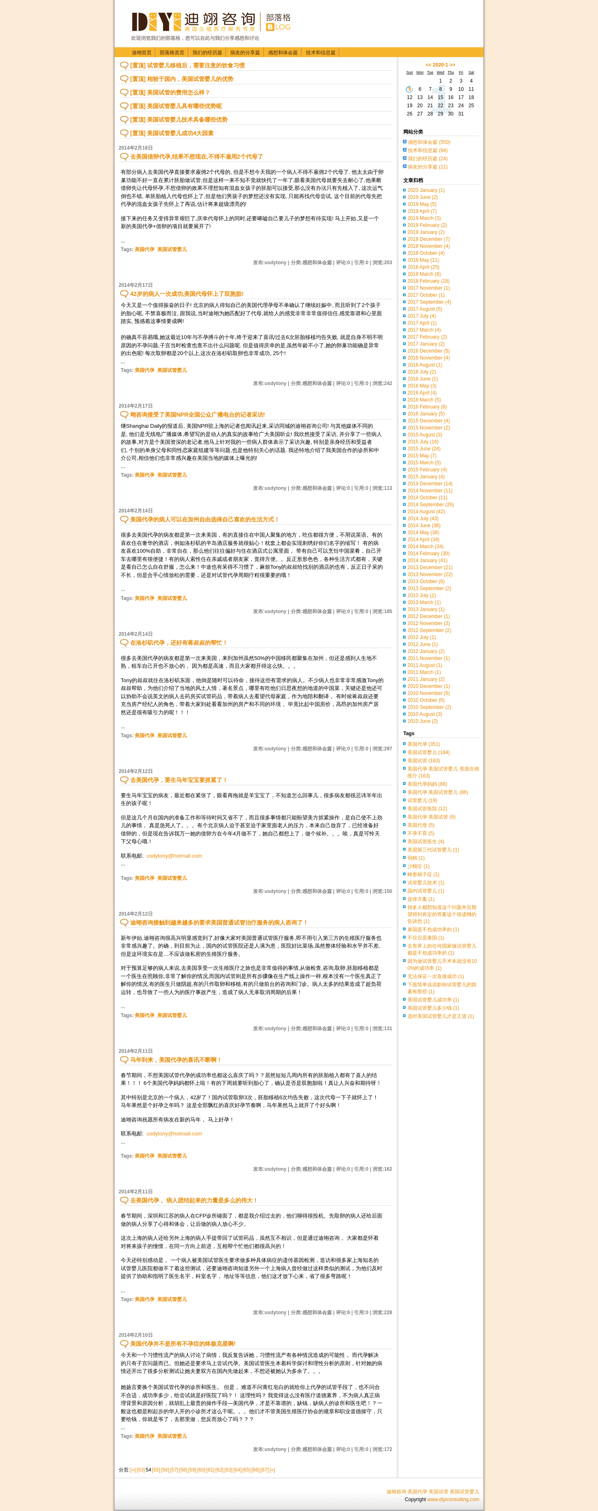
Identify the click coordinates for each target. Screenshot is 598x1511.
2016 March (424, 400)
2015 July (423, 442)
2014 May (423, 532)
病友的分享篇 (245, 52)
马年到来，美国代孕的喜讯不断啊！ (176, 1060)
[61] (210, 1470)
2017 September (429, 302)
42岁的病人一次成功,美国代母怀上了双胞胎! (187, 294)
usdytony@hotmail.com (174, 856)
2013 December (430, 567)
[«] (133, 1470)
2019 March (424, 218)
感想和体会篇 (283, 52)
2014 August (426, 511)
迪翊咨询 (396, 1492)
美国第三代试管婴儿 (433, 850)
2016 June (422, 379)
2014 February (428, 553)
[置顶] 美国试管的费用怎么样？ (170, 92)
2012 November (428, 623)
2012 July (421, 637)
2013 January (426, 609)
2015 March (424, 463)
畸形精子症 (423, 874)
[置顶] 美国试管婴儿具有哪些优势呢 (176, 106)
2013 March (424, 602)
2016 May (422, 386)
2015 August (424, 435)
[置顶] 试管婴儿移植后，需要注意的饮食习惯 (187, 65)
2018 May (423, 260)
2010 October (426, 700)
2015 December (428, 421)
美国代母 (421, 825)
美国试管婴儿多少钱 (433, 1008)
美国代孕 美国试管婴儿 (437, 792)
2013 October (426, 581)
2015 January (426, 477)
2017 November (428, 288)
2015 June (424, 449)
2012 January (426, 651)
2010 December (428, 686)
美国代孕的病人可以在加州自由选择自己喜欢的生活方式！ (205, 519)
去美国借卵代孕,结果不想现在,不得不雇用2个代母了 (196, 156)
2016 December (428, 351)
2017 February (427, 337)
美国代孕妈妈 (427, 784)
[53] (141, 1470)
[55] (156, 1470)
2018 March (424, 274)
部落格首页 (172, 52)
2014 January (427, 560)
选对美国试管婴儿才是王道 (440, 1016)
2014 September (430, 505)
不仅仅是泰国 (425, 938)
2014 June (424, 525)
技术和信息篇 (321, 52)
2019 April (422, 211)
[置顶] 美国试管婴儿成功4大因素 (172, 133)
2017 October (426, 295)
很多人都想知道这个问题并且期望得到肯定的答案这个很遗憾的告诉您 (441, 914)
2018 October (426, 253)
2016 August (424, 365)
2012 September (429, 630)
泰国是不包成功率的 (433, 929)
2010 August (424, 714)
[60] (201, 1470)
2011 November (428, 658)
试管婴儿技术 (425, 883)
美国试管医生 (425, 841)
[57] (174, 1470)
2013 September (429, 588)
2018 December (428, 239)
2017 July (421, 316)
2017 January (426, 344)
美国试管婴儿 (172, 249)
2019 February (427, 225)
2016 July (421, 372)
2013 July (421, 595)
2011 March (424, 672)
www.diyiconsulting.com (453, 1499)
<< (428, 65)
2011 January (426, 679)
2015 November (428, 428)
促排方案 (421, 899)
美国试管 (423, 761)
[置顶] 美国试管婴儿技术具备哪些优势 (179, 119)
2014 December (430, 484)
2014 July (423, 518)
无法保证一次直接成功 (435, 976)
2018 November (428, 246)
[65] (246, 1470)
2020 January (426, 190)
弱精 (416, 858)
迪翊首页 (142, 52)
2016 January (426, 414)
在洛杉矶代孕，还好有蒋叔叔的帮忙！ (179, 642)
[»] (272, 1470)
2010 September (429, 707)
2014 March (425, 546)
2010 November (428, 693)
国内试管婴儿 (425, 891)
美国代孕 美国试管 (431, 817)
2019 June (422, 197)
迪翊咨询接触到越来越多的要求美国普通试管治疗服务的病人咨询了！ (219, 922)
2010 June (422, 721)
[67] (264, 1470)
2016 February (427, 407)
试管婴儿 (422, 800)
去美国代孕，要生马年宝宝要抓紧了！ (179, 780)
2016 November (428, 358)
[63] (228, 1470)
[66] (255, 1470)
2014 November (430, 491)
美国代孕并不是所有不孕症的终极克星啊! (183, 1343)
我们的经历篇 (207, 52)
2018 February (428, 281)
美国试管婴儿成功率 (433, 1000)
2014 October (427, 498)
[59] (192, 1470)
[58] (183, 1470)
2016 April (422, 393)
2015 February (427, 470)
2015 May (422, 456)
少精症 (418, 866)
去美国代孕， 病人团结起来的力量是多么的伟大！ (194, 1200)
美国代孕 (144, 249)
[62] (219, 1470)
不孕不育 (421, 833)
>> (452, 65)
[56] (165, 1470)
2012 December (428, 616)
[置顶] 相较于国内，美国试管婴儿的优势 (181, 79)
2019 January (426, 232)
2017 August (424, 309)
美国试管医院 (427, 809)
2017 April (422, 323)
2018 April (423, 267)
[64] (237, 1470)
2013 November (430, 574)
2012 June (422, 644)
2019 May (422, 204)
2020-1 (440, 65)
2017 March (424, 330)
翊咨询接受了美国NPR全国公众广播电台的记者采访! (197, 414)
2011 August (424, 665)
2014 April (423, 539)
